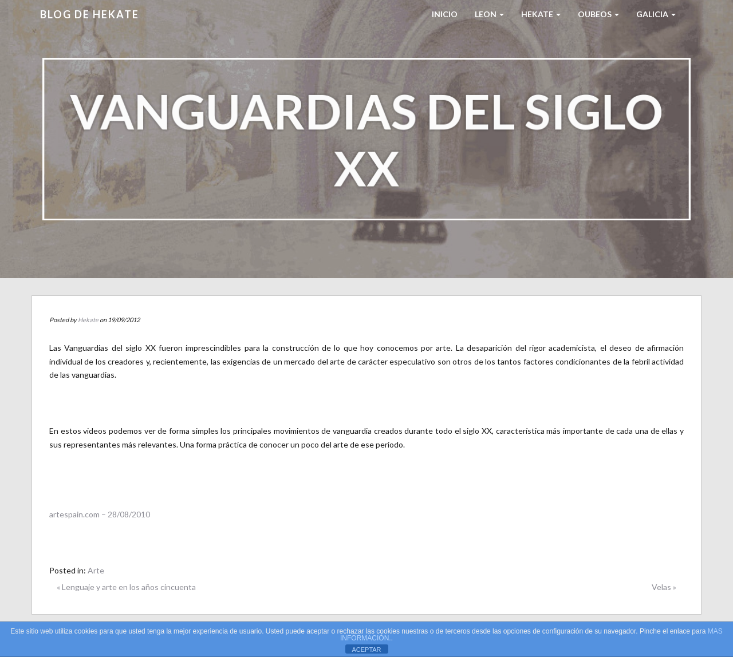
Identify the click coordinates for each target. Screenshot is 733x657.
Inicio (445, 14)
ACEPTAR (366, 649)
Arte (96, 570)
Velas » (664, 587)
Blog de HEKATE (89, 14)
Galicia (656, 14)
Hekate (88, 319)
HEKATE (541, 14)
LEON (489, 14)
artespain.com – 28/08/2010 (99, 514)
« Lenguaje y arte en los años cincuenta (126, 587)
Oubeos (598, 14)
